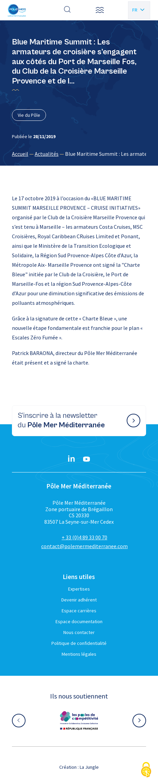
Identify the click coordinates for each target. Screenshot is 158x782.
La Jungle (89, 767)
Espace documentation (79, 621)
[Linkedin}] (71, 459)
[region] (79, 154)
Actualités (47, 153)
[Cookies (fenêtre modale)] (146, 770)
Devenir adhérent (79, 600)
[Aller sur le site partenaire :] (79, 720)
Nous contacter (79, 632)
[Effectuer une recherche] (67, 10)
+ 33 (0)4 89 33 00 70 (84, 537)
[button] (100, 10)
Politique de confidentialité (79, 643)
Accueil (20, 153)
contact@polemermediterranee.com (84, 546)
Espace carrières (79, 611)
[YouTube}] (86, 459)
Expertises (79, 589)
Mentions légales (79, 654)
